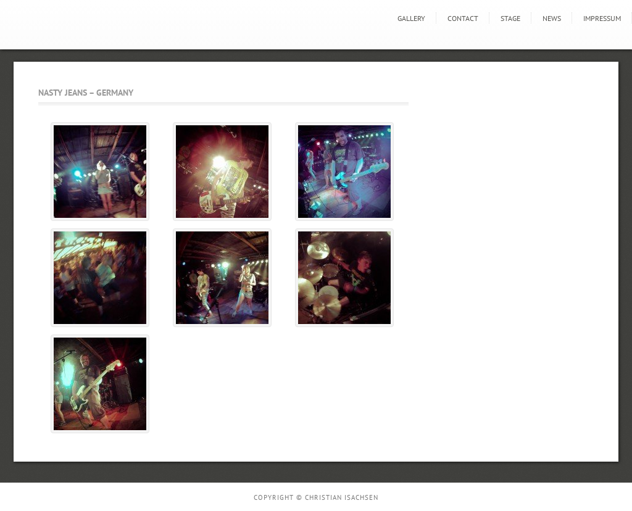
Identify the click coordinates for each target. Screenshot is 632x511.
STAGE (510, 18)
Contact (462, 18)
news (552, 18)
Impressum (602, 18)
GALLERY (411, 18)
